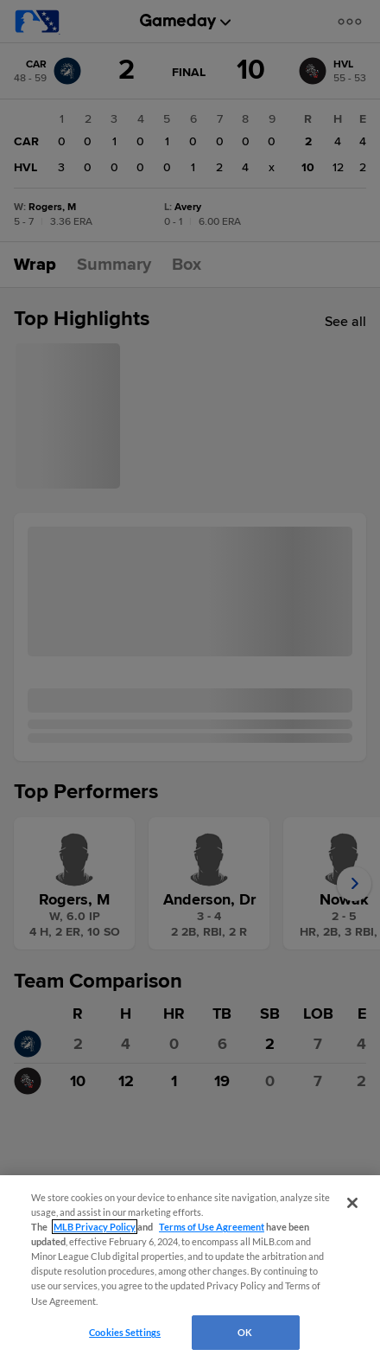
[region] (190, 1268)
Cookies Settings (125, 1332)
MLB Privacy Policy (95, 1226)
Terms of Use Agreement (211, 1226)
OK (245, 1332)
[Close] (352, 1203)
